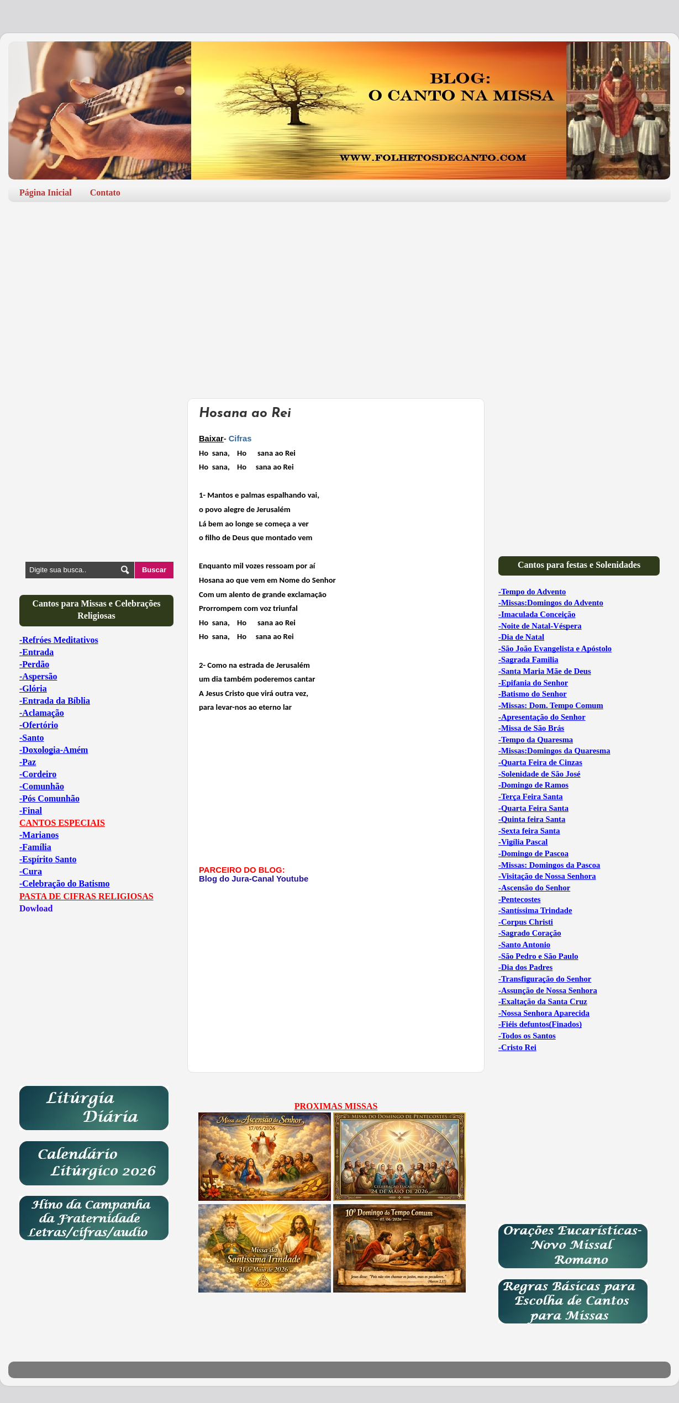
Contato (105, 192)
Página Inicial (45, 192)
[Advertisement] (339, 296)
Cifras (240, 438)
